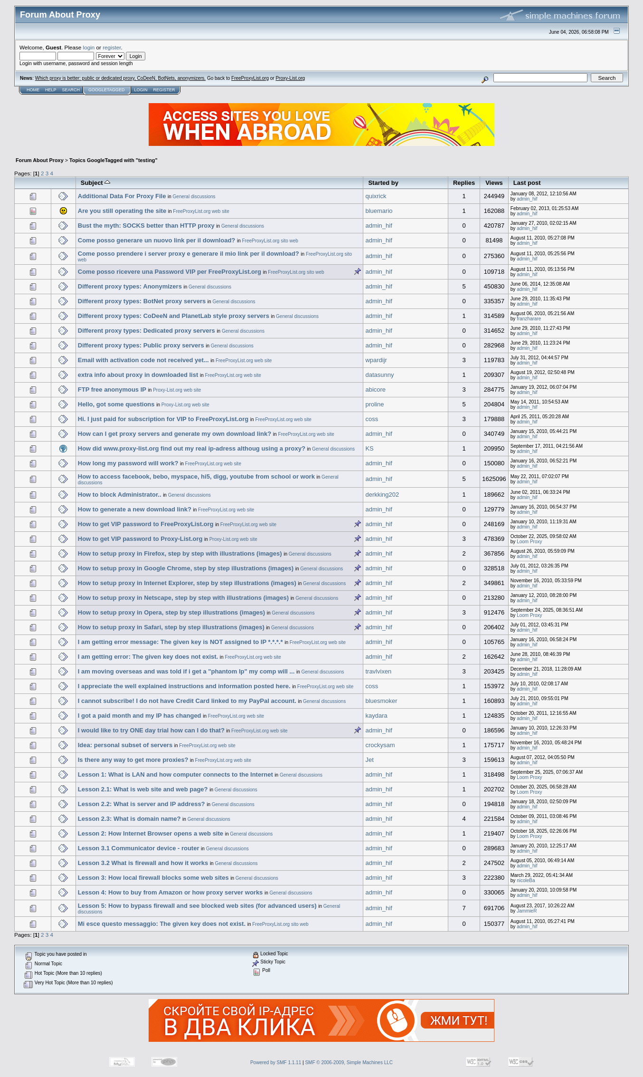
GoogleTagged (106, 89)
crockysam (380, 745)
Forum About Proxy (40, 160)
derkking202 (382, 494)
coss (371, 419)
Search (71, 89)
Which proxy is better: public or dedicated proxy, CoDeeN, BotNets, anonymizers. (120, 78)
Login (140, 89)
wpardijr (376, 360)
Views (494, 182)
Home (33, 89)
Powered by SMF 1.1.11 (275, 1062)
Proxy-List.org (290, 78)
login (89, 47)
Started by (383, 182)
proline (374, 404)
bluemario (378, 210)
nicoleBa (526, 880)
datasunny (379, 374)
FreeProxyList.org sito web (270, 240)
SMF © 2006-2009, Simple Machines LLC (349, 1062)
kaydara (376, 715)
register (112, 47)
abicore (375, 389)
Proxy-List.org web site (177, 390)
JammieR (527, 911)
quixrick (375, 196)
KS (369, 448)
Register (164, 89)
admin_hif (527, 199)
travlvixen (378, 671)
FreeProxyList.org (250, 78)
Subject (96, 182)
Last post (527, 182)
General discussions (194, 196)
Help (51, 89)
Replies (464, 182)
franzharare (529, 318)
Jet (369, 759)
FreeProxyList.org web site (201, 211)
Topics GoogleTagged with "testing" (113, 160)
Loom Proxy (529, 541)
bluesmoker (381, 700)
